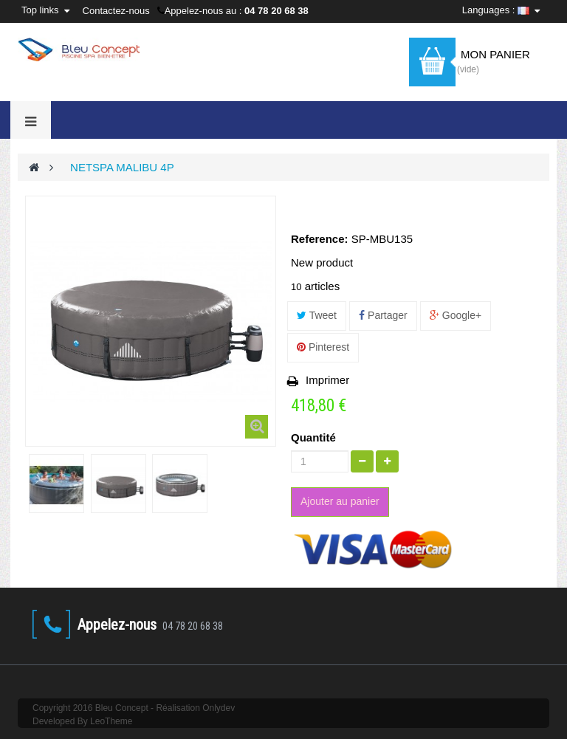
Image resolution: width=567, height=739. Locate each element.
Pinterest (323, 347)
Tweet (317, 315)
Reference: (319, 239)
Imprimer (327, 380)
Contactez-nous (116, 10)
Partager (383, 315)
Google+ (455, 315)
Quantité (313, 437)
